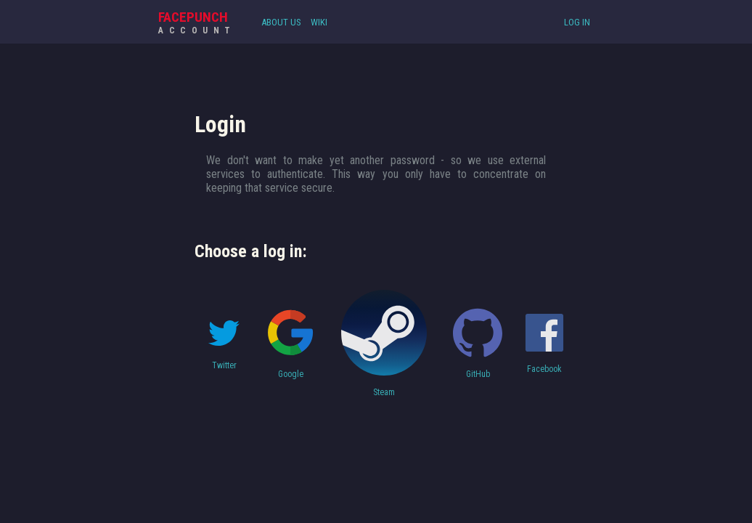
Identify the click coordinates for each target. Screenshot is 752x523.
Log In (577, 22)
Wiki (319, 22)
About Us (281, 22)
